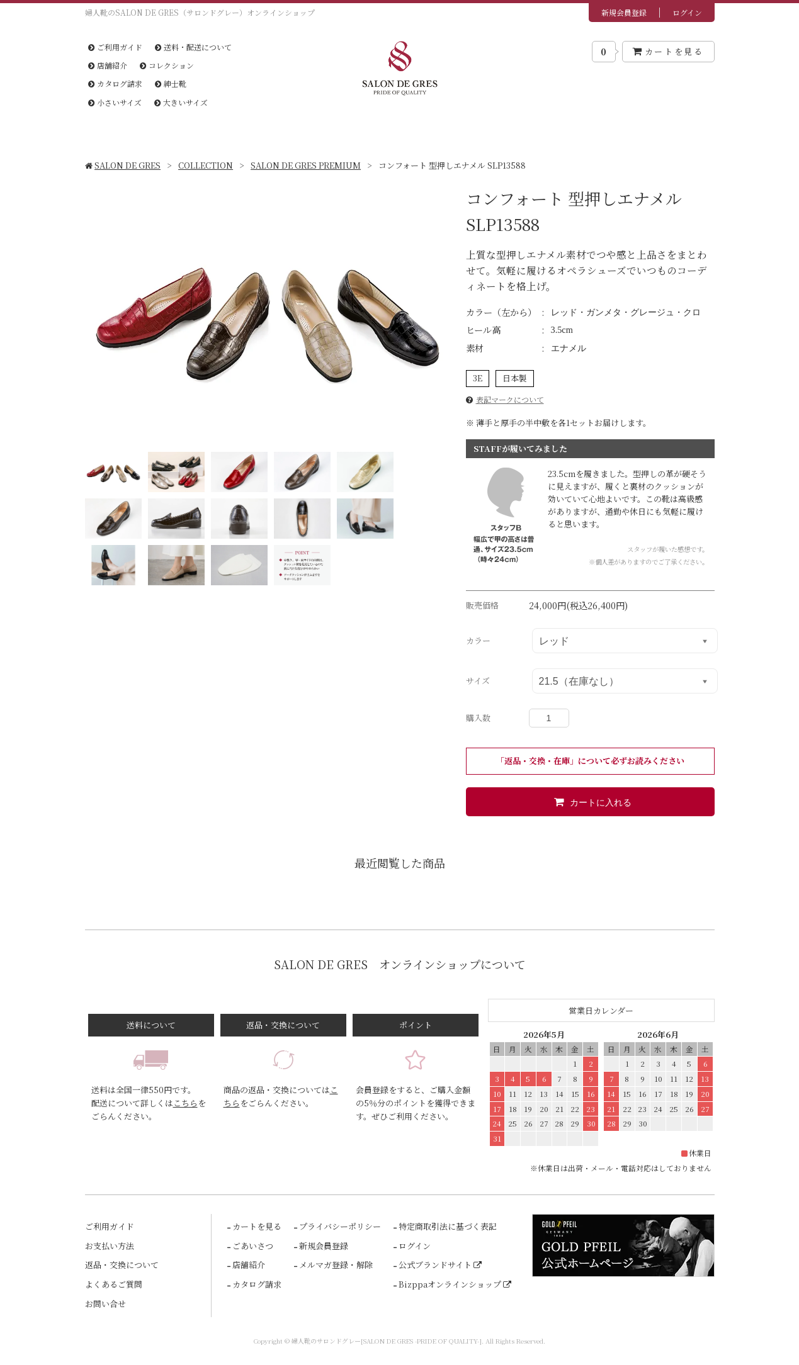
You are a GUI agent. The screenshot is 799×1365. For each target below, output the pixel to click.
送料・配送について (193, 47)
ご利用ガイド (115, 47)
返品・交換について (122, 1265)
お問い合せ (105, 1304)
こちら (185, 1103)
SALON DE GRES (123, 165)
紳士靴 (170, 83)
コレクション (167, 65)
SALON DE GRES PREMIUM (306, 165)
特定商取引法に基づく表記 (447, 1226)
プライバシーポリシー (339, 1226)
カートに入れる (590, 802)
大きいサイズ (181, 102)
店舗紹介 (107, 65)
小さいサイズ (115, 102)
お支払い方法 (109, 1246)
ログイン (687, 13)
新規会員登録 (624, 13)
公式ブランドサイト (440, 1265)
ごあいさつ (251, 1246)
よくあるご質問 (113, 1284)
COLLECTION (205, 165)
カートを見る (668, 51)
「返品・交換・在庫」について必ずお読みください (590, 761)
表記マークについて (510, 399)
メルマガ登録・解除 (335, 1265)
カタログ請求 (115, 83)
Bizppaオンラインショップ (455, 1284)
